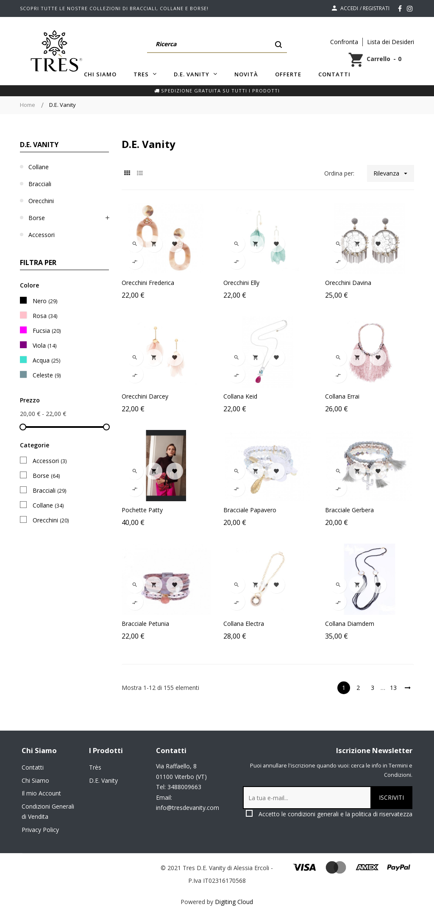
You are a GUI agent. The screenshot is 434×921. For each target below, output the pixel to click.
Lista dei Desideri (390, 42)
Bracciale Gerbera (349, 510)
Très (95, 767)
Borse (36, 218)
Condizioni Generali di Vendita (48, 811)
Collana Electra (243, 624)
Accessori (41, 235)
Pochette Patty (142, 510)
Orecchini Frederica (148, 283)
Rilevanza (393, 173)
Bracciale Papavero (249, 510)
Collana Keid (240, 396)
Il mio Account (41, 793)
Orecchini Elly (241, 283)
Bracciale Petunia (145, 624)
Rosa (45, 316)
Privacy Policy (40, 830)
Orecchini (41, 201)
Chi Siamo (35, 780)
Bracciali (39, 184)
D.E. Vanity (39, 144)
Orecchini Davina (348, 283)
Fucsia (47, 331)
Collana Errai (342, 396)
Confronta (344, 42)
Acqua (46, 360)
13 (393, 688)
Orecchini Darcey (145, 396)
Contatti (33, 767)
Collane (38, 167)
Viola (44, 345)
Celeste (47, 375)
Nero (45, 301)
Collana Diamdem (349, 624)
